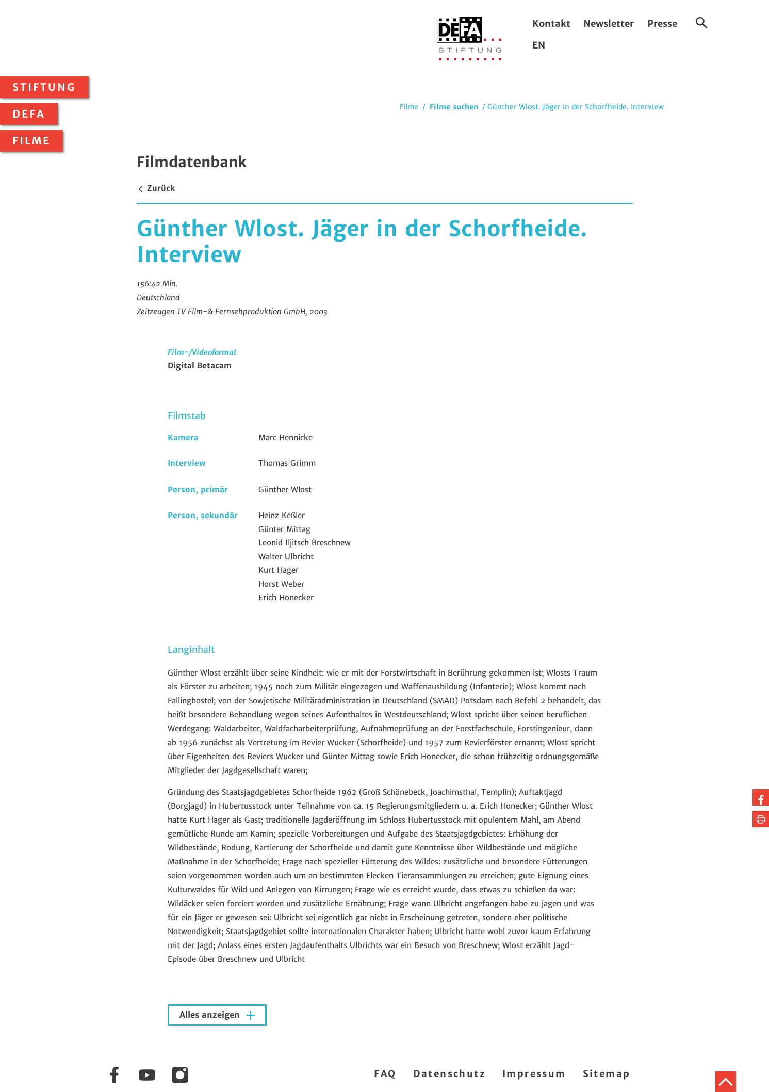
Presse (662, 23)
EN (538, 45)
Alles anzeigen (210, 1014)
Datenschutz (449, 1074)
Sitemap (607, 1074)
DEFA (28, 114)
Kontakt (551, 23)
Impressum (534, 1074)
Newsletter (608, 23)
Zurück (156, 188)
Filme (31, 141)
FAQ (385, 1074)
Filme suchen (454, 106)
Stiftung (44, 87)
